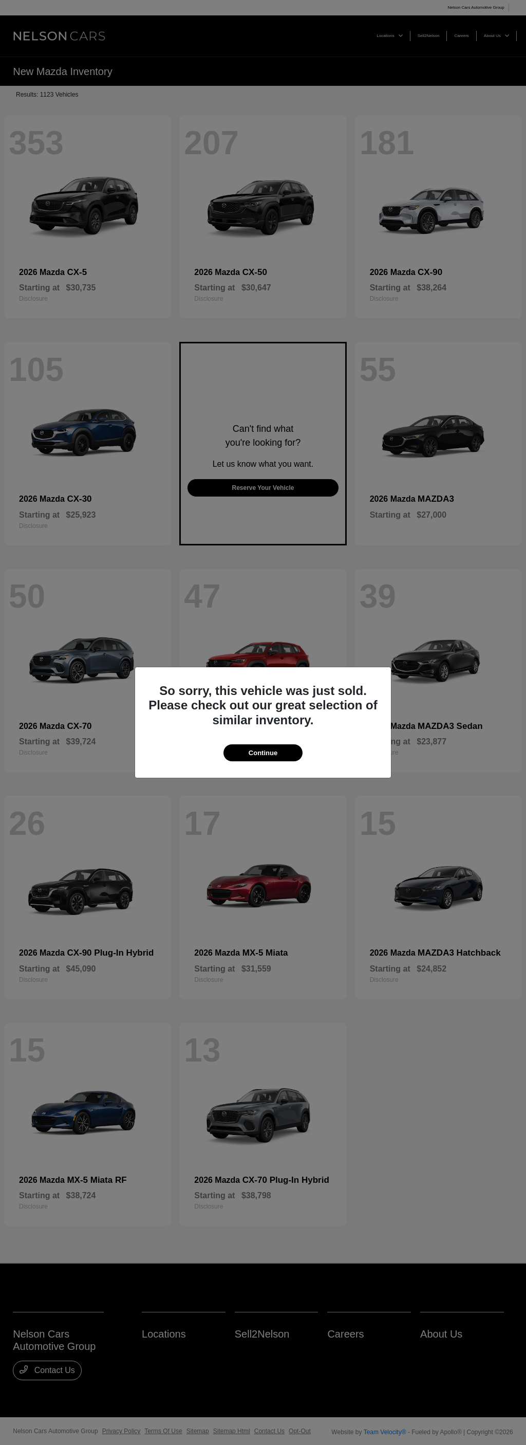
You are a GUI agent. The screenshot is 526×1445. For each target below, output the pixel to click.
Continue (263, 753)
